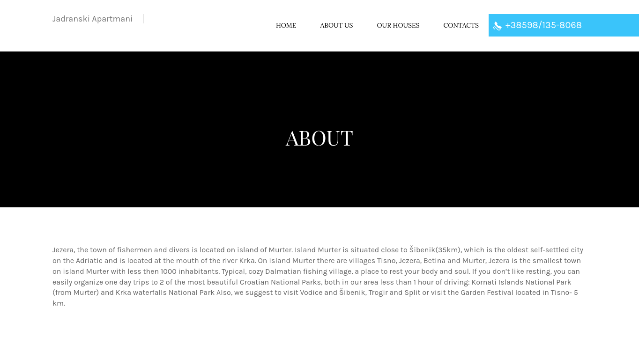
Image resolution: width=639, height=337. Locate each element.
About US (336, 25)
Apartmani (92, 18)
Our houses (398, 25)
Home (286, 25)
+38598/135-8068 (537, 25)
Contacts (461, 25)
